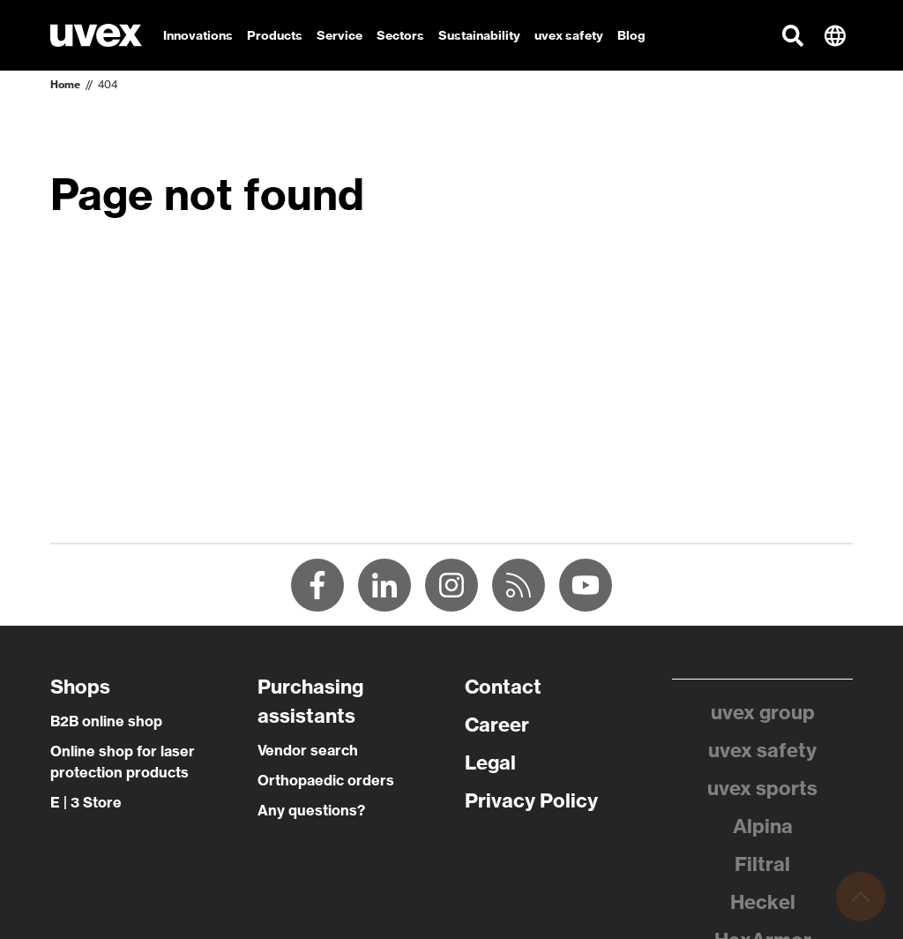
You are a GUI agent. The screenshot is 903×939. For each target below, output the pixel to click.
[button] (792, 35)
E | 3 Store (86, 802)
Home (65, 84)
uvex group (763, 712)
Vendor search (307, 750)
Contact (503, 686)
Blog (631, 35)
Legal (490, 762)
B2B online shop (106, 721)
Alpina (763, 826)
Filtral (762, 864)
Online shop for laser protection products (122, 761)
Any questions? (311, 810)
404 (107, 84)
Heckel (762, 902)
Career (497, 724)
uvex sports (762, 788)
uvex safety (762, 750)
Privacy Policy (531, 800)
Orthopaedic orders (325, 780)
